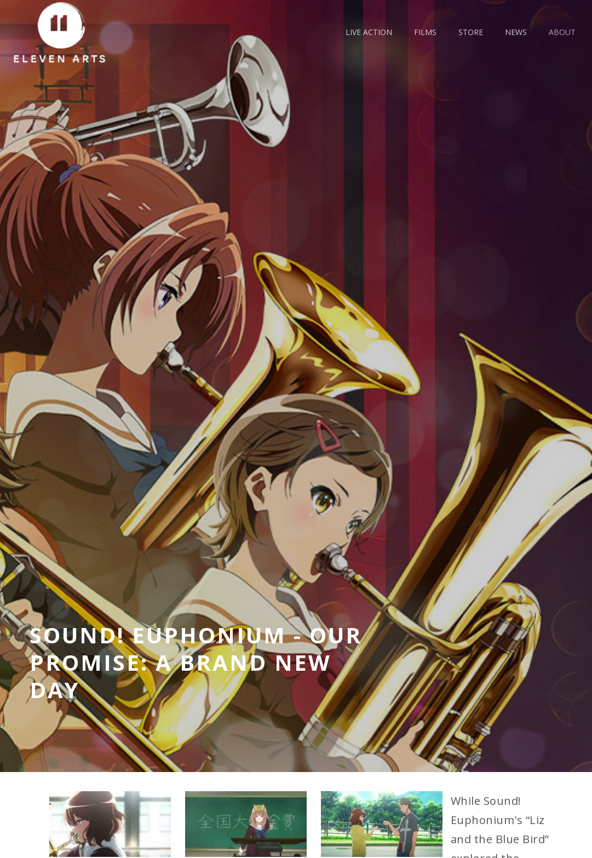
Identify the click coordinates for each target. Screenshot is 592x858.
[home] (63, 32)
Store (470, 32)
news (516, 32)
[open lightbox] (110, 824)
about (562, 32)
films (425, 32)
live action (369, 32)
